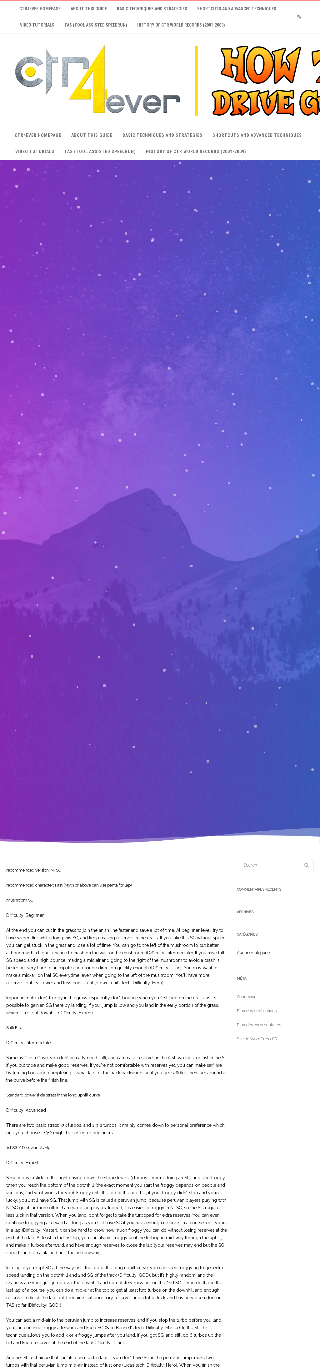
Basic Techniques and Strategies (152, 8)
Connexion (247, 996)
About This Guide (89, 8)
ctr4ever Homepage (40, 8)
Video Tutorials (37, 24)
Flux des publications (257, 1010)
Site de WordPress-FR (257, 1038)
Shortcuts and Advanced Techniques (236, 8)
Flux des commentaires (259, 1024)
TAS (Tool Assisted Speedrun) (95, 24)
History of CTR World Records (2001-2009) (181, 24)
